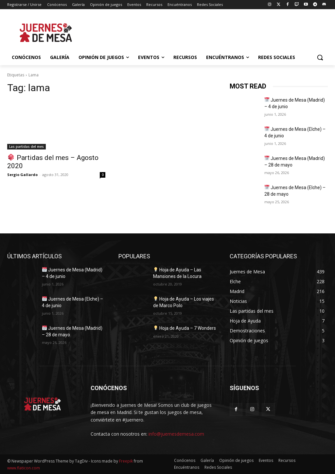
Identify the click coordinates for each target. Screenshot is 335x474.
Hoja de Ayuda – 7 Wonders (184, 328)
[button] (320, 57)
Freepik (126, 461)
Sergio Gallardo (22, 174)
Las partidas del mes (26, 146)
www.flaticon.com (23, 468)
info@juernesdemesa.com (176, 434)
